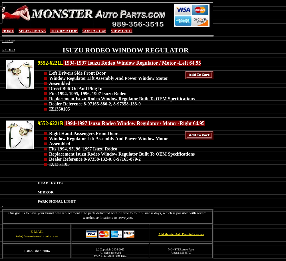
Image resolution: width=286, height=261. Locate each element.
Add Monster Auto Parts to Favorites (181, 234)
